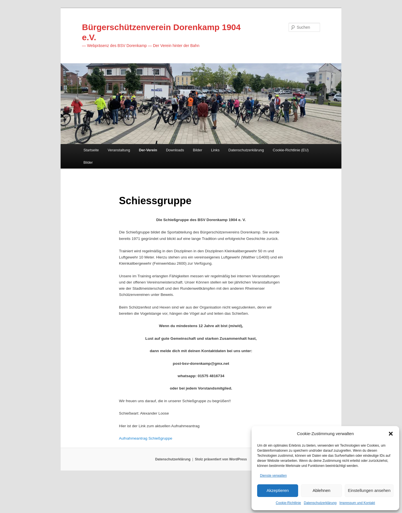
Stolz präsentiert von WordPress (221, 493)
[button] (391, 432)
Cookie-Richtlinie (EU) (291, 152)
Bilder (197, 152)
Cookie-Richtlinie (288, 503)
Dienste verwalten (273, 475)
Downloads (175, 152)
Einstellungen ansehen (369, 489)
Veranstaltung (119, 152)
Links (215, 152)
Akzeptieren (277, 489)
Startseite (91, 152)
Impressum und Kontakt (357, 503)
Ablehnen (321, 489)
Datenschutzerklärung (320, 503)
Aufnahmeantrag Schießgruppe (148, 471)
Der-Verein (148, 152)
